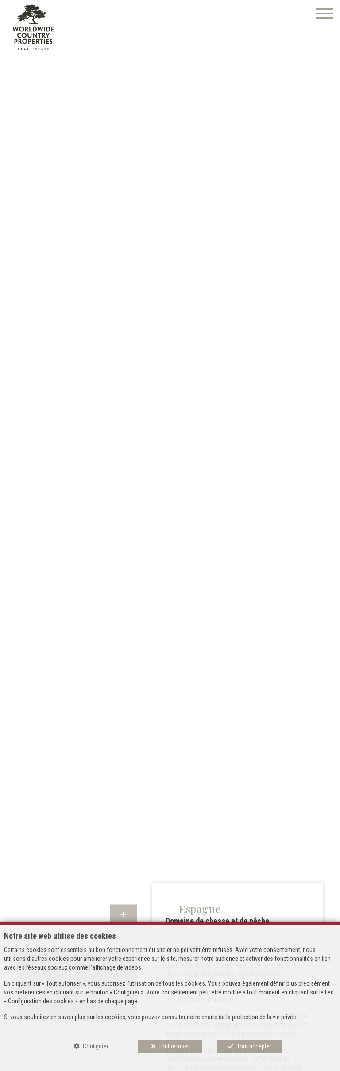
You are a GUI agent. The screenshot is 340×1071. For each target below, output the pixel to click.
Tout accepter (254, 1046)
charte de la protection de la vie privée (248, 1017)
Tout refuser (173, 1046)
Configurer (95, 1046)
